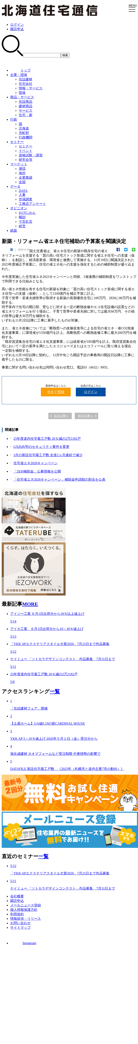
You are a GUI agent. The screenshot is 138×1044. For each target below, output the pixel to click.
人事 (22, 195)
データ (15, 186)
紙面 (13, 230)
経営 (22, 226)
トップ (20, 70)
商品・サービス (22, 97)
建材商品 (25, 106)
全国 (22, 182)
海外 (22, 173)
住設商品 (25, 101)
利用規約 (17, 914)
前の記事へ (85, 415)
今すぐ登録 (55, 392)
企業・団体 (18, 75)
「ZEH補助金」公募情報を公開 (37, 471)
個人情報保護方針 (23, 909)
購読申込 (17, 29)
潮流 (22, 168)
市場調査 (25, 199)
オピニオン (18, 208)
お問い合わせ (20, 923)
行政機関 (25, 137)
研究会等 (25, 159)
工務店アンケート (32, 204)
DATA (23, 191)
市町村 (24, 133)
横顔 (22, 217)
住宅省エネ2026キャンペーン (35, 463)
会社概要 (17, 896)
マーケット (18, 164)
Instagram (23, 943)
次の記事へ (61, 415)
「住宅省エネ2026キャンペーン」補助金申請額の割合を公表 (59, 479)
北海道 (24, 128)
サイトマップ (20, 927)
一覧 (55, 691)
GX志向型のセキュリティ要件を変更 (41, 446)
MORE (30, 604)
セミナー (17, 142)
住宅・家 (25, 115)
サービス (25, 110)
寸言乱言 (25, 221)
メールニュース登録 (25, 905)
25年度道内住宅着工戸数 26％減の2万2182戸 (47, 438)
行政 (13, 119)
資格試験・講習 (31, 155)
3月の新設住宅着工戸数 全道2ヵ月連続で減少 (47, 455)
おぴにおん (27, 212)
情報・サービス (31, 88)
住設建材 (25, 79)
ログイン (17, 24)
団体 (22, 92)
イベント (25, 151)
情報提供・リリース (25, 918)
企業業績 (25, 177)
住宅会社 (25, 84)
